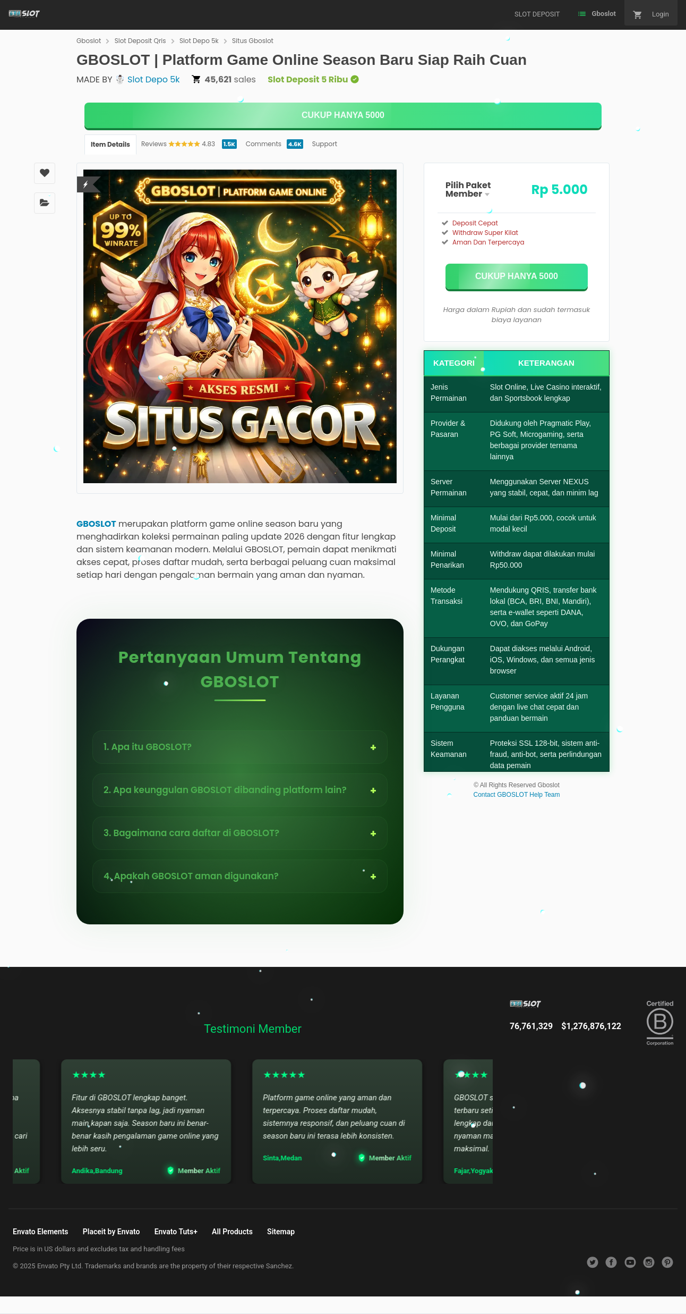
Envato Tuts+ (176, 1231)
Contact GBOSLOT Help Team (517, 794)
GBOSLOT (96, 524)
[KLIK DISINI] (343, 115)
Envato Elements (40, 1231)
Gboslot (88, 40)
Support (324, 143)
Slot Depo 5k (199, 40)
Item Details (110, 144)
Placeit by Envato (111, 1231)
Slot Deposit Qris (140, 40)
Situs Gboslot (252, 40)
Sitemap (281, 1231)
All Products (232, 1231)
